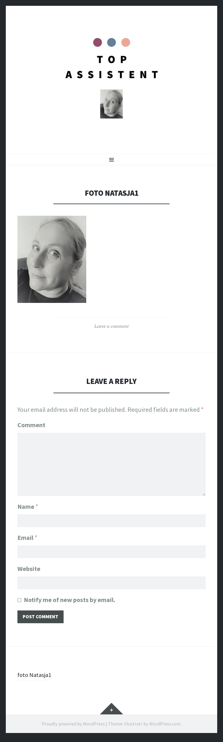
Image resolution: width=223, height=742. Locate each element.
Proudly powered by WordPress (73, 727)
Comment (31, 427)
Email (27, 539)
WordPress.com (165, 727)
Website (28, 570)
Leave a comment (111, 328)
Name (27, 507)
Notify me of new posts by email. (69, 602)
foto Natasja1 (35, 677)
